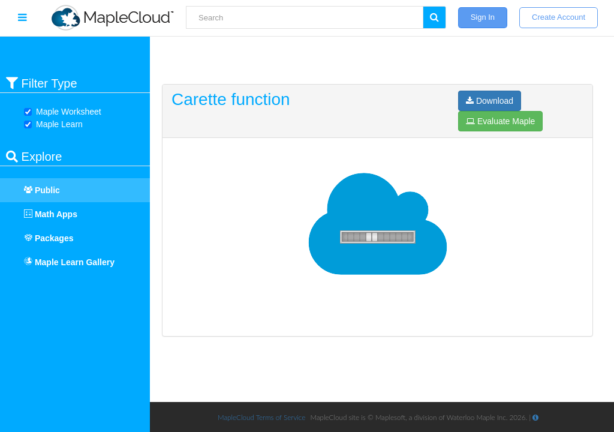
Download (489, 101)
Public (36, 190)
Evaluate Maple (500, 121)
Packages (43, 238)
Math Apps (44, 214)
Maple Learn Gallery (69, 262)
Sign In (483, 17)
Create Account (558, 17)
